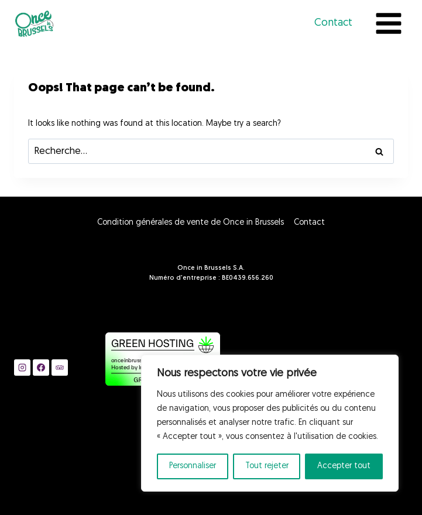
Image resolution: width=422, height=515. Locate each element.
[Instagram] (22, 367)
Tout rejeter (267, 466)
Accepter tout (343, 466)
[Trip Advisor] (60, 367)
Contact (333, 23)
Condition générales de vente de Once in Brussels (190, 222)
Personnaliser (192, 466)
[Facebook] (41, 367)
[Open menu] (388, 23)
